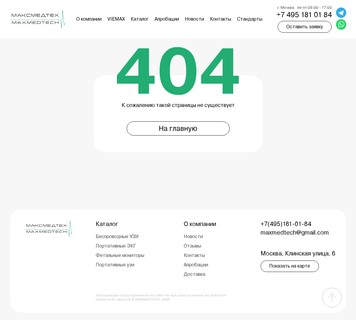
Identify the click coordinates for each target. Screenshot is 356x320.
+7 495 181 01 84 (304, 15)
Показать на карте (289, 266)
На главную (178, 128)
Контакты (220, 19)
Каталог (140, 19)
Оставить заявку (304, 26)
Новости (194, 19)
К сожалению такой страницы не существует (178, 105)
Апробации (167, 19)
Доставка (194, 274)
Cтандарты (249, 19)
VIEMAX (116, 19)
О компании (89, 19)
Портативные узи (115, 265)
